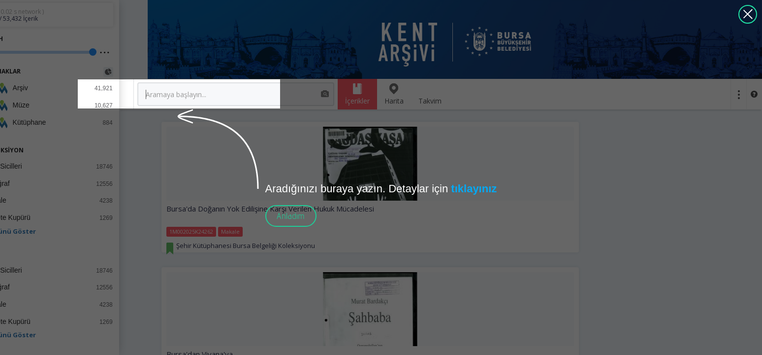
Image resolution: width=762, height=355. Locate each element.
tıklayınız (474, 188)
